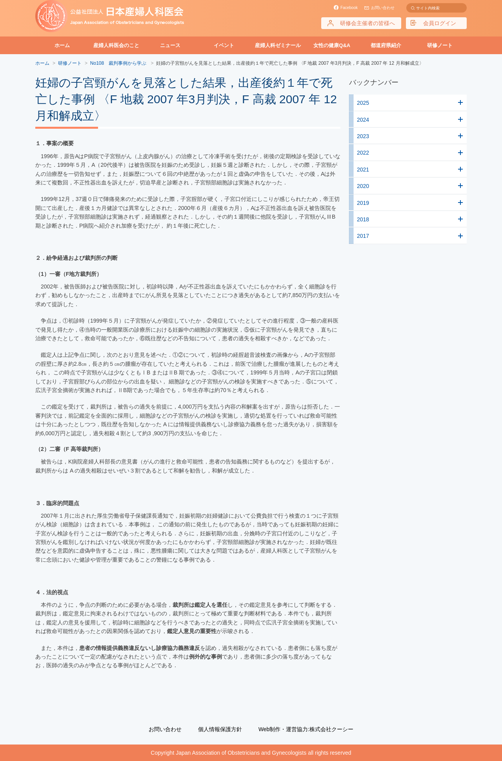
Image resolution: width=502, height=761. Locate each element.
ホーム (62, 45)
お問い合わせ (383, 7)
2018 (363, 219)
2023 (363, 136)
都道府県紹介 (386, 45)
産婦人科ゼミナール (278, 45)
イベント (224, 45)
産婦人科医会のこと (116, 45)
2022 (363, 153)
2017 (363, 236)
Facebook (349, 7)
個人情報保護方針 (220, 729)
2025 (363, 103)
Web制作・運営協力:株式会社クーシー (305, 729)
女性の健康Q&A (331, 45)
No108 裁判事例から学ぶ (119, 63)
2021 (363, 169)
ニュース (170, 45)
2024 (363, 120)
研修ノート (440, 45)
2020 (363, 186)
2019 (363, 203)
